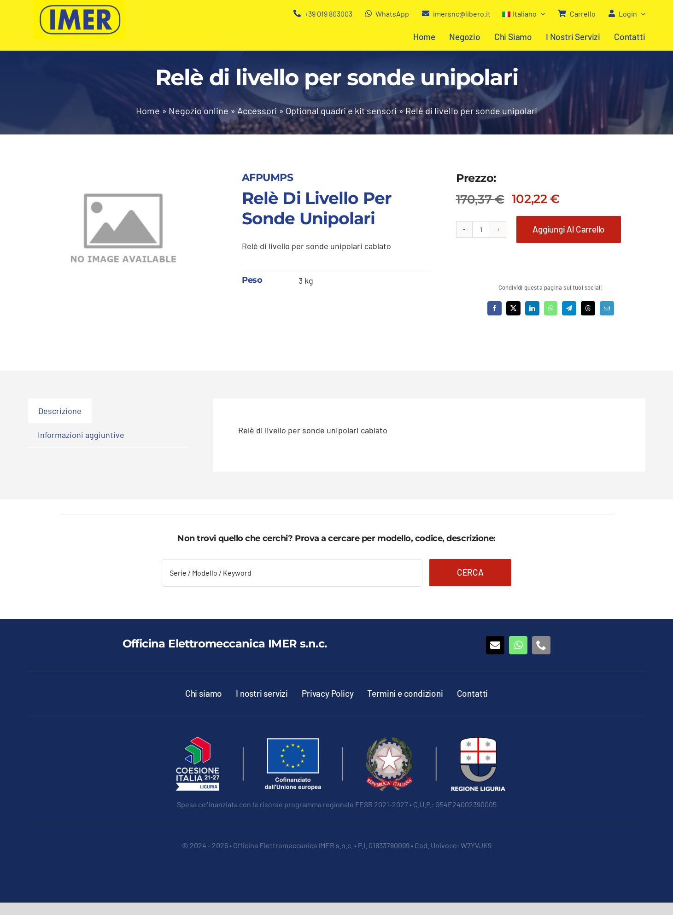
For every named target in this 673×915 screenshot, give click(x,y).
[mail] (495, 645)
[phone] (541, 645)
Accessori (257, 110)
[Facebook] (494, 308)
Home (148, 110)
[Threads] (588, 308)
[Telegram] (569, 308)
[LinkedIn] (532, 308)
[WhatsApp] (551, 308)
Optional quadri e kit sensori (341, 110)
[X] (513, 308)
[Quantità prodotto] (481, 229)
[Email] (606, 308)
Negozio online (198, 110)
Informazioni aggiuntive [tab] (81, 435)
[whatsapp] (518, 645)
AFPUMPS (267, 177)
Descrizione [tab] (60, 411)
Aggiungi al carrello (569, 229)
